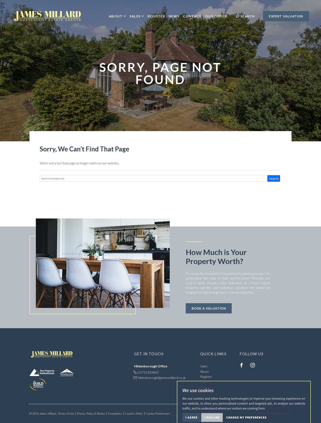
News (174, 16)
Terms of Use (66, 413)
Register (156, 16)
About (204, 371)
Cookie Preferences (158, 413)
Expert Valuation (286, 16)
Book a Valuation (209, 308)
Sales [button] (137, 16)
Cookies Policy (134, 413)
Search (273, 178)
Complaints (115, 413)
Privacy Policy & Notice (91, 413)
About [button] (117, 16)
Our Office (216, 16)
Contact (192, 16)
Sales (204, 366)
